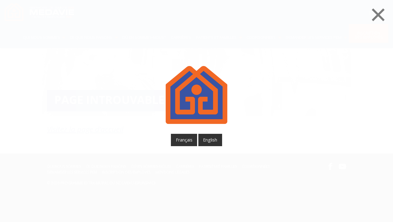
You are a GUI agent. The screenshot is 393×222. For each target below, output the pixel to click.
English (210, 140)
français (184, 140)
